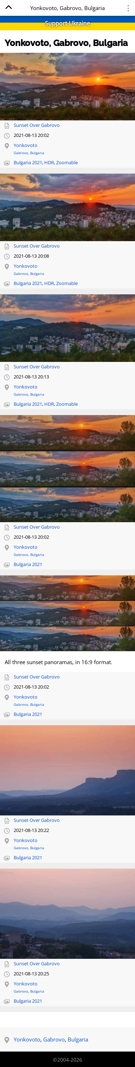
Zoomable (67, 163)
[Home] (8, 8)
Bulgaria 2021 (28, 163)
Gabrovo (21, 152)
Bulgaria (37, 152)
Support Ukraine (67, 23)
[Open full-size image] (67, 86)
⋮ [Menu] (128, 8)
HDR (49, 163)
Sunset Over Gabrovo (37, 125)
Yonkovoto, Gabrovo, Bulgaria (66, 43)
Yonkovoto (25, 145)
